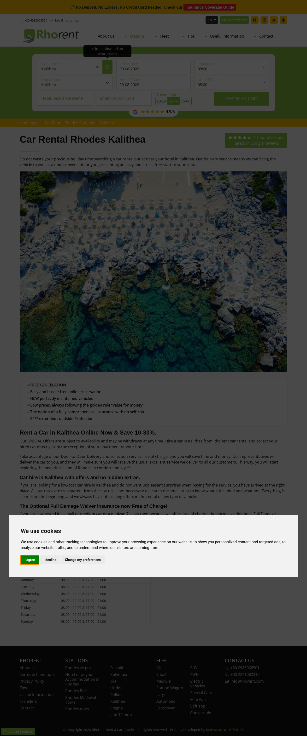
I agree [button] (29, 560)
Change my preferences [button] (83, 560)
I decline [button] (50, 560)
